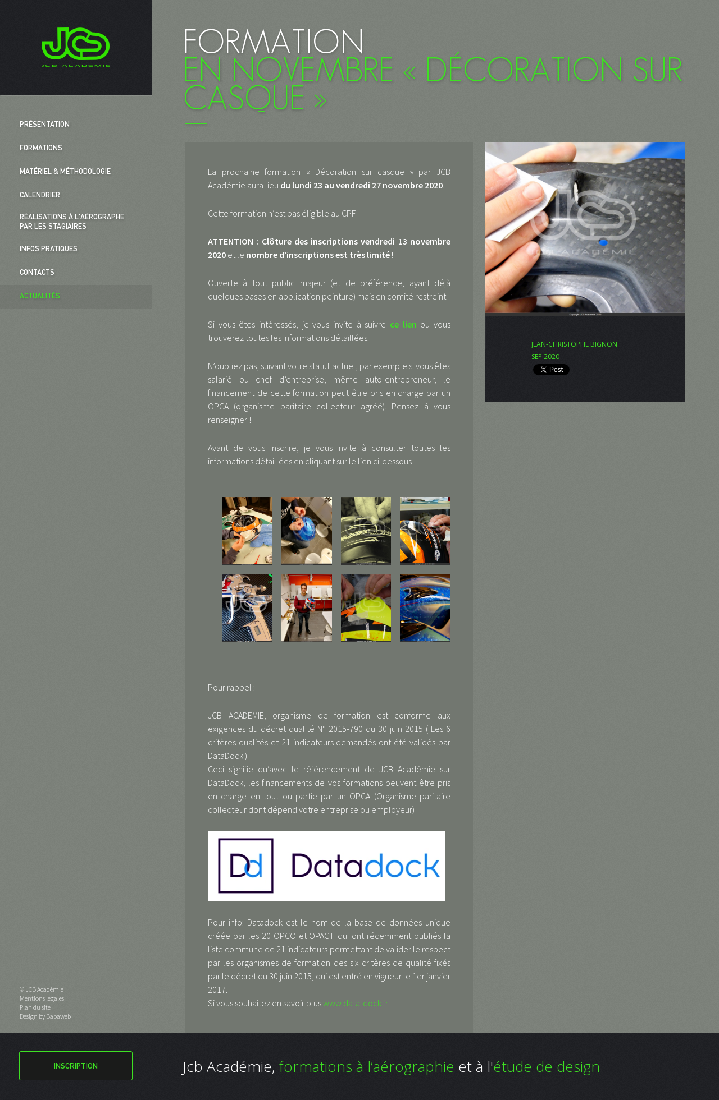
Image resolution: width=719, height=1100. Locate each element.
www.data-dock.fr (355, 1003)
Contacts (37, 273)
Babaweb (58, 1016)
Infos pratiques (49, 250)
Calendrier (40, 196)
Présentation (45, 125)
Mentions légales (42, 998)
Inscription (76, 1067)
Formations (41, 149)
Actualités (40, 297)
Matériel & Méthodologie (65, 172)
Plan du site (35, 1007)
